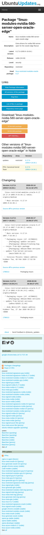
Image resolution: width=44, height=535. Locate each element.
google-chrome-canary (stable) (13, 466)
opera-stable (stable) (9, 521)
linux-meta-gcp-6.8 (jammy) (12, 478)
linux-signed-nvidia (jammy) (12, 416)
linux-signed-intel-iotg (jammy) (13, 492)
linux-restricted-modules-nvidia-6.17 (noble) (17, 378)
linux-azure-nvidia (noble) (11, 401)
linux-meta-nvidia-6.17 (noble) (13, 387)
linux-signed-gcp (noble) (10, 383)
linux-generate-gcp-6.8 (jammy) (13, 480)
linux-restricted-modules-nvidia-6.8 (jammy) (17, 409)
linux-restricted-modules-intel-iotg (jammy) (17, 490)
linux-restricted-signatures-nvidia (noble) (16, 392)
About (7, 332)
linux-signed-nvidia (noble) (11, 397)
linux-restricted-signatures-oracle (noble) (16, 504)
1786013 (6, 272)
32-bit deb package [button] (15, 126)
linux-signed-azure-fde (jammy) (13, 423)
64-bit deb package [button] (15, 131)
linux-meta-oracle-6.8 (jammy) (13, 461)
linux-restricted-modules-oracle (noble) (16, 511)
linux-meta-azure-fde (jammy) (12, 425)
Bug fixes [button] (14, 97)
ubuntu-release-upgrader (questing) (15, 428)
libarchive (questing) (9, 433)
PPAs (6, 455)
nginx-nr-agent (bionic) (10, 459)
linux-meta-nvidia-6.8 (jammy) (12, 418)
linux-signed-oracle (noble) (11, 506)
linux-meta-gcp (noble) (10, 390)
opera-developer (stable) (11, 523)
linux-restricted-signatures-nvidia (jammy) (17, 406)
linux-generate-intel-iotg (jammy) (13, 497)
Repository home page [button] (14, 109)
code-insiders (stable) (10, 469)
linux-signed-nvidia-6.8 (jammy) (13, 413)
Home (5, 10)
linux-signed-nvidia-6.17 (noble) (13, 385)
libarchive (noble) (8, 437)
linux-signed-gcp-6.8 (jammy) (12, 476)
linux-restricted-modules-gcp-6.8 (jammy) (17, 473)
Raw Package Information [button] (14, 87)
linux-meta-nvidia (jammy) (11, 420)
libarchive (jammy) (8, 442)
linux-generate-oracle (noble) (12, 516)
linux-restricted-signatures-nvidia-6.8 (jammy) (18, 404)
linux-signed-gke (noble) (10, 485)
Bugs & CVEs (9, 368)
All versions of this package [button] (15, 92)
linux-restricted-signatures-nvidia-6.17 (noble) (18, 375)
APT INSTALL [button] (13, 136)
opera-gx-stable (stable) (10, 518)
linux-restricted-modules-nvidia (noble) (16, 394)
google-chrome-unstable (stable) (14, 509)
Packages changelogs (12, 365)
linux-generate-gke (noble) (11, 487)
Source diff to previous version (14, 209)
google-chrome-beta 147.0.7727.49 (15, 355)
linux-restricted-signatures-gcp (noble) (15, 373)
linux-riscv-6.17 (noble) (10, 502)
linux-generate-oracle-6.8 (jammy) (14, 464)
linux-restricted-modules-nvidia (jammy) (16, 411)
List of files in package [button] (15, 104)
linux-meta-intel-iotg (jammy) (12, 495)
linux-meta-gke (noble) (10, 499)
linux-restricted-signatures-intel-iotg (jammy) (18, 483)
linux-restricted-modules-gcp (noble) (15, 380)
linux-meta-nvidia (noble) (11, 399)
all (6, 447)
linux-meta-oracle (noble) (11, 514)
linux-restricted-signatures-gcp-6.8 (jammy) (17, 471)
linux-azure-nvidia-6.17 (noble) (13, 525)
